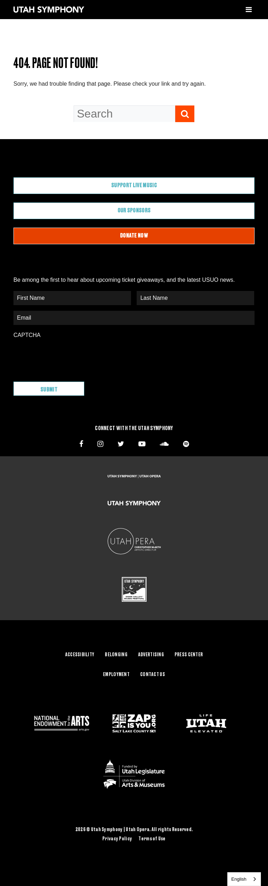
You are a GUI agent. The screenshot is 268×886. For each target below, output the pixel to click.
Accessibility (80, 654)
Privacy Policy (117, 838)
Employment (116, 674)
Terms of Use (151, 838)
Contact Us (152, 674)
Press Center (189, 654)
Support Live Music (134, 185)
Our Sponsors (134, 210)
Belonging (116, 654)
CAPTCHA (26, 335)
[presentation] (67, 356)
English (238, 879)
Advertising (151, 654)
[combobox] (244, 879)
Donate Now (134, 236)
